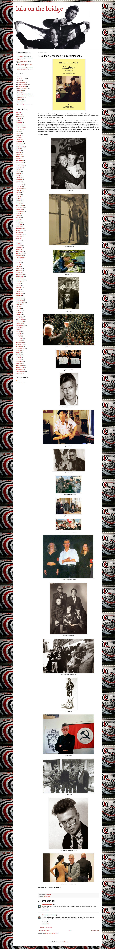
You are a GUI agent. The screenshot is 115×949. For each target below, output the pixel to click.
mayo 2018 (18, 118)
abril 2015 (18, 175)
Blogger (66, 942)
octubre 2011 (19, 255)
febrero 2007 (19, 361)
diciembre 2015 (20, 160)
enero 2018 (19, 124)
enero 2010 (19, 295)
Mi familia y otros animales (23, 94)
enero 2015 (19, 181)
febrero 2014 (19, 202)
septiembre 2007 (20, 348)
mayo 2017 (18, 135)
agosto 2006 (19, 373)
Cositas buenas (47, 896)
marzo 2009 (19, 314)
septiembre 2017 (20, 128)
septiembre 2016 (20, 147)
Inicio (70, 930)
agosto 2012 (19, 236)
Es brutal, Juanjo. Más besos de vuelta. (25, 58)
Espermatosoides (21, 86)
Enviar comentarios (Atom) (51, 933)
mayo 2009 (18, 310)
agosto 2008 (19, 327)
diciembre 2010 (20, 274)
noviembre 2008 (20, 321)
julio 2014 (18, 192)
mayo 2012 (18, 242)
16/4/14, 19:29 (45, 924)
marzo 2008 (19, 337)
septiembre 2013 (20, 211)
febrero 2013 (19, 224)
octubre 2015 (19, 164)
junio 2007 (18, 354)
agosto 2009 (19, 304)
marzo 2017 (19, 139)
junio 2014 (18, 194)
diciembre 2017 (20, 126)
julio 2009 (18, 306)
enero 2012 (19, 249)
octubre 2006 (19, 369)
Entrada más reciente (44, 930)
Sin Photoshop (21, 101)
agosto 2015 (19, 167)
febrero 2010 (19, 293)
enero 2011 (19, 272)
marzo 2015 (19, 177)
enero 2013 (19, 226)
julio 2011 (18, 261)
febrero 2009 (19, 316)
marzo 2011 (19, 268)
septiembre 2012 (20, 234)
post (64, 114)
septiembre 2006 (20, 371)
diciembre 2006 (20, 365)
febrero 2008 (19, 338)
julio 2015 (18, 169)
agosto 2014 (19, 190)
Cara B (19, 77)
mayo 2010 (18, 287)
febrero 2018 (19, 122)
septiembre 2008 (20, 325)
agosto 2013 (19, 213)
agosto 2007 (19, 350)
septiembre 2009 (20, 302)
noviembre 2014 (20, 185)
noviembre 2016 (20, 143)
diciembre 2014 (20, 183)
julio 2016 (18, 148)
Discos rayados (21, 82)
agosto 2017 (19, 129)
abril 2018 (18, 120)
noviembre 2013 (20, 207)
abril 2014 (18, 198)
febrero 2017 (19, 141)
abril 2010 (18, 289)
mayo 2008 (18, 333)
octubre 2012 (19, 232)
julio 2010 (18, 283)
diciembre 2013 (20, 205)
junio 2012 (18, 240)
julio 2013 (18, 215)
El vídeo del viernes (22, 84)
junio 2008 (18, 331)
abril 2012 (18, 243)
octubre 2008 (19, 323)
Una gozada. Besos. (22, 61)
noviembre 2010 (20, 276)
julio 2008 (18, 329)
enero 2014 (19, 204)
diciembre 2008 (20, 319)
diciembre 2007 (20, 342)
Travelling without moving (23, 105)
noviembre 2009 (20, 299)
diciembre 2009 (20, 297)
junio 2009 (18, 308)
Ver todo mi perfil (20, 383)
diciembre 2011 (20, 251)
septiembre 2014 (20, 188)
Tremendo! (20, 56)
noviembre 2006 (20, 367)
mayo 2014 (18, 196)
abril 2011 (18, 266)
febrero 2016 (19, 156)
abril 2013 (18, 221)
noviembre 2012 (20, 230)
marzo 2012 (19, 245)
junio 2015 (18, 171)
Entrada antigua (95, 930)
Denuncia (19, 80)
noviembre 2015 (20, 162)
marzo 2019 (19, 114)
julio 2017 (18, 131)
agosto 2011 (19, 259)
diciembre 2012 (20, 228)
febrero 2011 (19, 270)
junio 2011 (18, 262)
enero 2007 (19, 363)
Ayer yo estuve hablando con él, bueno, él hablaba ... (25, 68)
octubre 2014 (19, 186)
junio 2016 (18, 150)
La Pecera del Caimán (47, 904)
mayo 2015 (18, 173)
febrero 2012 (19, 247)
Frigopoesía (20, 90)
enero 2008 (19, 340)
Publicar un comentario (46, 927)
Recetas (19, 99)
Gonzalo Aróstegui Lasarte (48, 915)
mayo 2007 (18, 356)
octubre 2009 (19, 300)
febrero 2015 (19, 179)
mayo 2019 (18, 112)
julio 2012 (18, 238)
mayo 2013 (18, 219)
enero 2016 (19, 158)
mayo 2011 (18, 264)
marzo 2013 (19, 223)
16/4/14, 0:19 (45, 910)
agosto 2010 (19, 281)
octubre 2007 (19, 346)
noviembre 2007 (20, 344)
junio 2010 (18, 285)
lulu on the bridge (39, 9)
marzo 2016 (19, 154)
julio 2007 (18, 352)
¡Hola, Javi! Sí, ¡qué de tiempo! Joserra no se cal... (24, 65)
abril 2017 (18, 137)
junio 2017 (18, 133)
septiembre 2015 (20, 166)
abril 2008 (18, 335)
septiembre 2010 (20, 280)
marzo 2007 (19, 359)
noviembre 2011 (20, 253)
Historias (19, 92)
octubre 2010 (19, 278)
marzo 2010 (19, 291)
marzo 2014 (19, 200)
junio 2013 (18, 217)
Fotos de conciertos (22, 88)
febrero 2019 (19, 116)
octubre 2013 (19, 209)
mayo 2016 (18, 152)
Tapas (18, 103)
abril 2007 (18, 357)
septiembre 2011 (20, 257)
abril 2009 (18, 312)
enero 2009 (19, 318)
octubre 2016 (19, 145)
